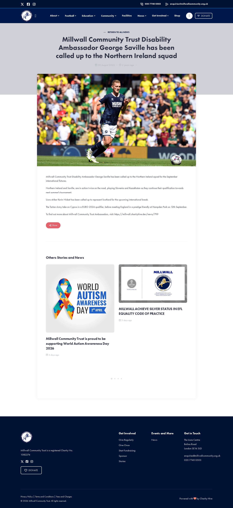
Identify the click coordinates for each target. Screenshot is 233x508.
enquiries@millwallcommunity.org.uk (189, 3)
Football (69, 15)
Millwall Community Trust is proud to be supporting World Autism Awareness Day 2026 (77, 343)
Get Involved (159, 15)
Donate (203, 15)
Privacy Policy (27, 496)
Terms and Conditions (44, 496)
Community (107, 15)
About (53, 15)
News (141, 15)
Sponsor (123, 455)
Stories (122, 461)
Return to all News (118, 32)
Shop (177, 15)
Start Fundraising (127, 450)
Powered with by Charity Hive (196, 498)
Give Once (124, 445)
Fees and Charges (64, 496)
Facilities (127, 15)
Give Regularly (126, 439)
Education (87, 15)
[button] (111, 378)
